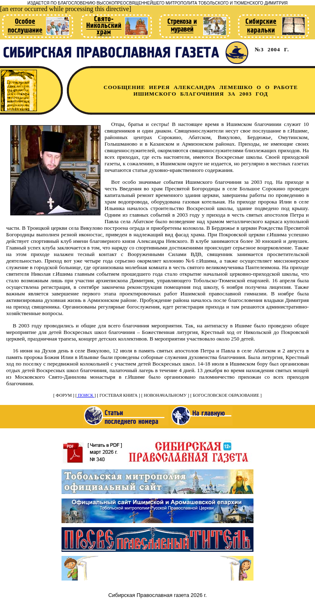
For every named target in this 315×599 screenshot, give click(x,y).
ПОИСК (85, 395)
